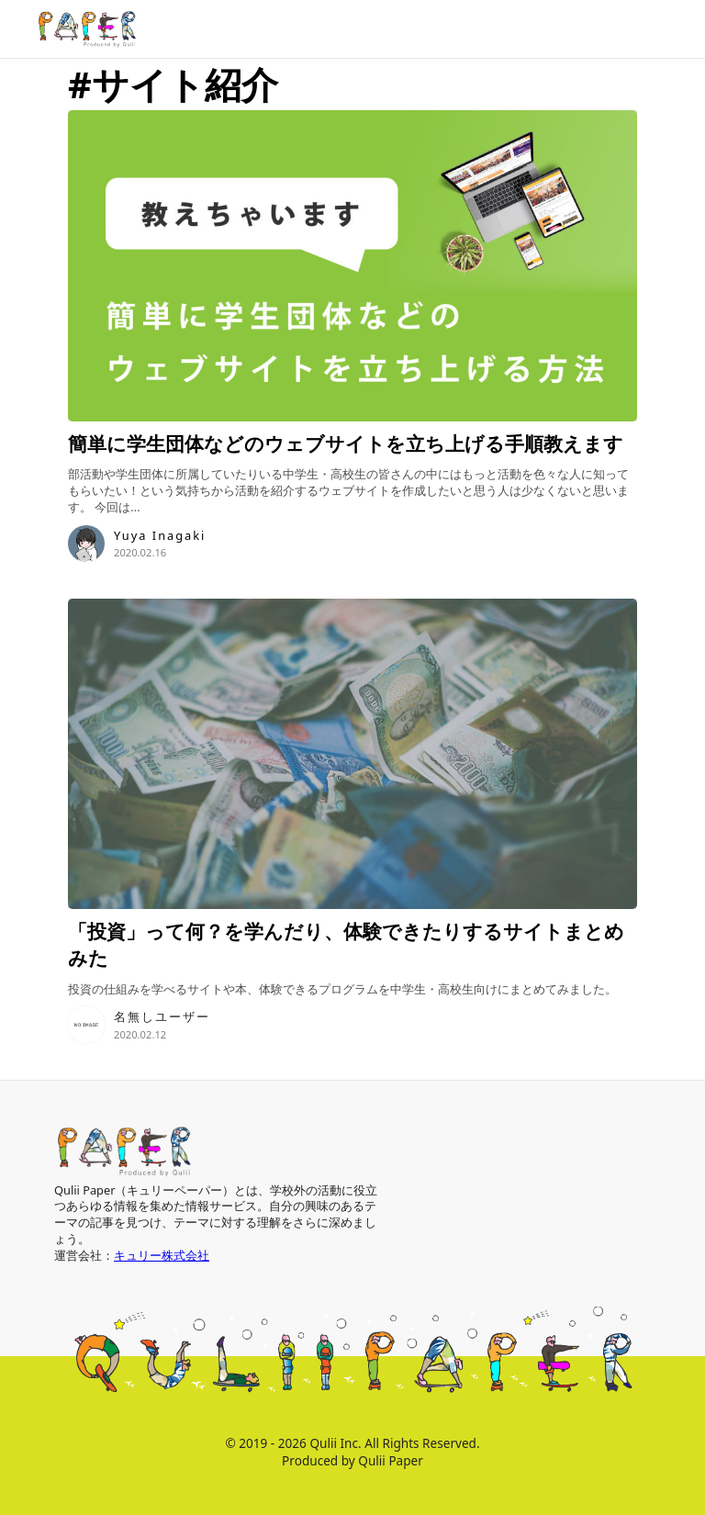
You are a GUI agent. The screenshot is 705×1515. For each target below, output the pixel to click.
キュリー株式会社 (161, 1255)
